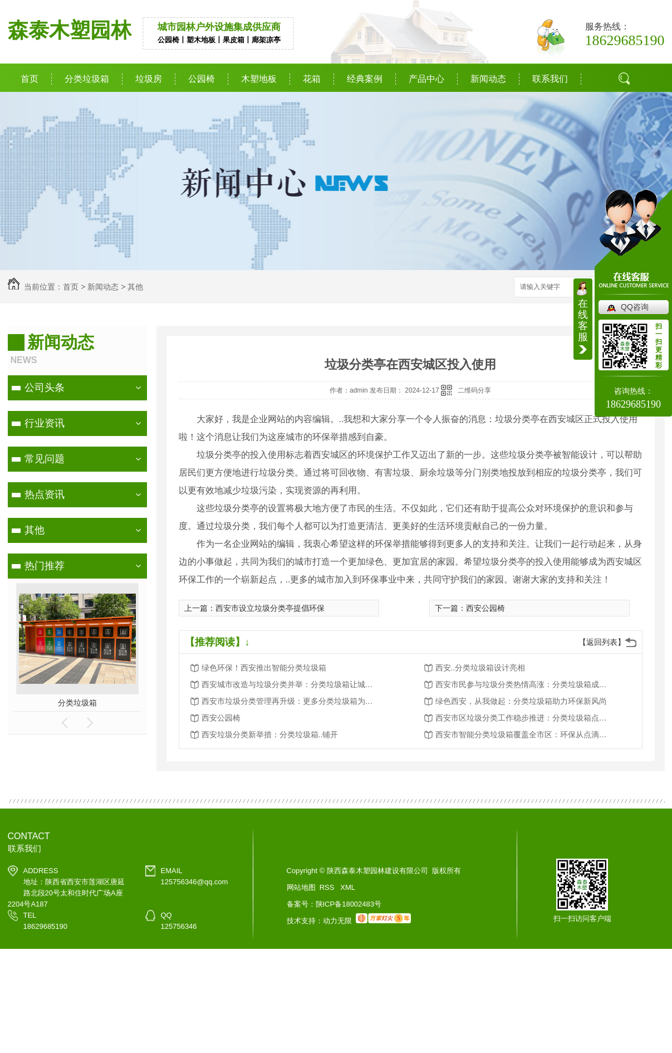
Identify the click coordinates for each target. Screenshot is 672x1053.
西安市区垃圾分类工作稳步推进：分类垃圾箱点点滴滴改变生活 (524, 717)
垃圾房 (148, 79)
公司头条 (44, 387)
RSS (328, 887)
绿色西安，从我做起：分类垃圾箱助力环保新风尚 (521, 701)
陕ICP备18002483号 (349, 904)
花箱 (312, 79)
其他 (135, 286)
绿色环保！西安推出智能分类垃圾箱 (264, 667)
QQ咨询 (635, 306)
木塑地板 (259, 79)
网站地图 (301, 887)
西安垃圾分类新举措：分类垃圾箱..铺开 (270, 734)
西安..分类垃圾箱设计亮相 (480, 667)
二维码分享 (474, 390)
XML (347, 887)
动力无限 (337, 921)
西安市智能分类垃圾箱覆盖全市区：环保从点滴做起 (524, 734)
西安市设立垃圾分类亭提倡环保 (270, 608)
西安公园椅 (485, 608)
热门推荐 (44, 565)
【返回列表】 (601, 642)
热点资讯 (44, 494)
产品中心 (426, 79)
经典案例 (364, 79)
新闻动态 (488, 79)
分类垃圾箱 (87, 79)
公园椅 (201, 79)
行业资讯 (44, 423)
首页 (29, 79)
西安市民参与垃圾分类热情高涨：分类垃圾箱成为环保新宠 (524, 684)
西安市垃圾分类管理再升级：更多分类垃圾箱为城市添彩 (291, 701)
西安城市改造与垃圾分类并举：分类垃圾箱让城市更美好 (291, 684)
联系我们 (550, 79)
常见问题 (44, 458)
